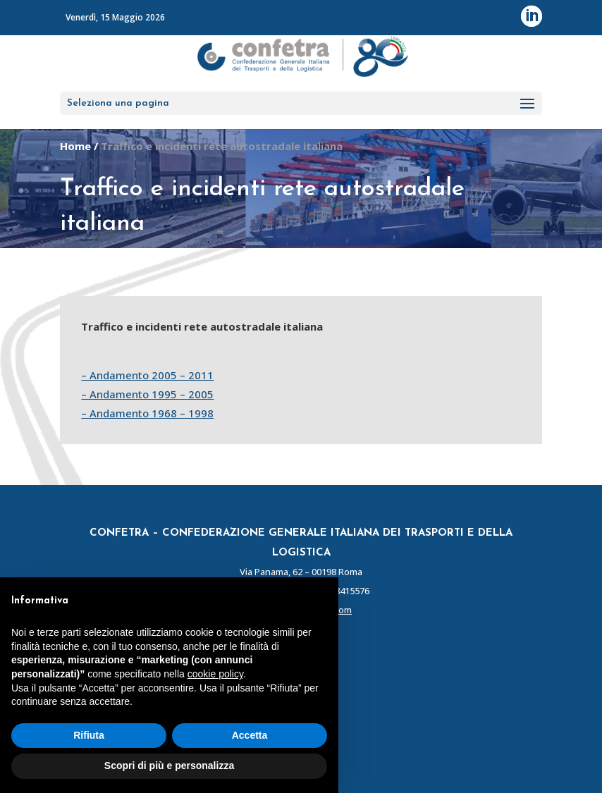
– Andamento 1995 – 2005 (147, 394)
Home (75, 146)
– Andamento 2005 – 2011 (147, 375)
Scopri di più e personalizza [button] (169, 765)
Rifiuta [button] (88, 735)
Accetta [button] (250, 735)
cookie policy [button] (215, 674)
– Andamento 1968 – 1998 (147, 413)
